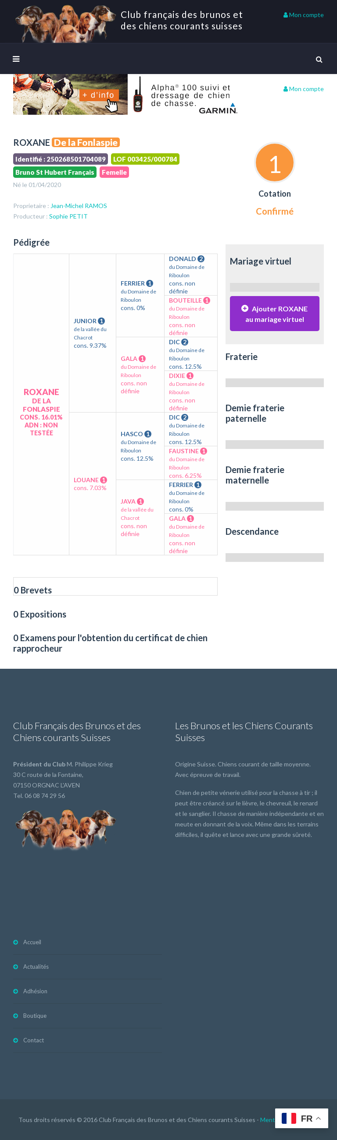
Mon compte (303, 14)
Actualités (36, 966)
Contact (33, 1040)
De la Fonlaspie (86, 142)
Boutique (35, 1015)
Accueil (32, 942)
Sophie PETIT (68, 216)
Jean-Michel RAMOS (78, 205)
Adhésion (35, 991)
